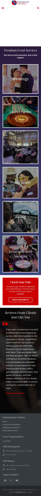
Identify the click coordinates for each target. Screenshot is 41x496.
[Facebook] (5, 480)
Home (5, 422)
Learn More (7, 441)
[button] (2, 8)
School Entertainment (10, 430)
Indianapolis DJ (20, 492)
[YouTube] (16, 480)
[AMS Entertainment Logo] (20, 2)
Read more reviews (15, 393)
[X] (11, 480)
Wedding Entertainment (11, 427)
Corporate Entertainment (11, 424)
